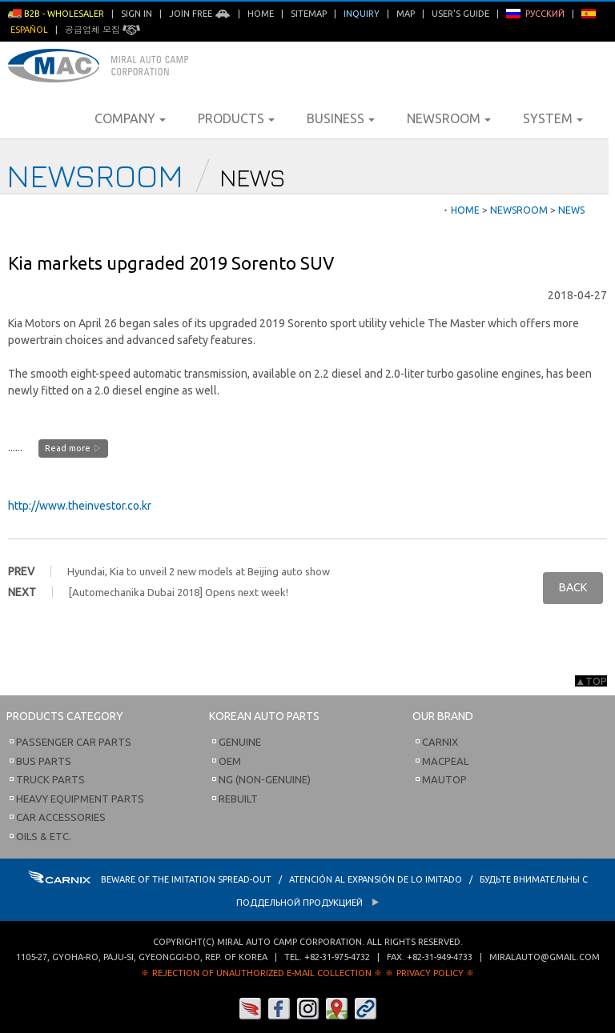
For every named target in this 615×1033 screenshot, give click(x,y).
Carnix (440, 741)
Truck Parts (50, 779)
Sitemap (309, 13)
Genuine (240, 741)
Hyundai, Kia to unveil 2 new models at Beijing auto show (198, 571)
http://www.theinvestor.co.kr (79, 505)
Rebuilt (238, 798)
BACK (573, 587)
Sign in (136, 13)
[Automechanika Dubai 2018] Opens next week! (178, 592)
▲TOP (591, 681)
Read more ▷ (73, 448)
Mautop (444, 779)
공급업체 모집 (102, 29)
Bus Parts (43, 761)
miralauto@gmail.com (544, 957)
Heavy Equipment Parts (80, 798)
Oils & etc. (43, 836)
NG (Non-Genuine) (265, 779)
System (553, 118)
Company (130, 118)
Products (236, 118)
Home (260, 13)
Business (341, 118)
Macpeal (445, 761)
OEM (230, 761)
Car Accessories (61, 817)
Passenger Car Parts (73, 741)
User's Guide (460, 13)
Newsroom (449, 118)
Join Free (200, 13)
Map (405, 13)
